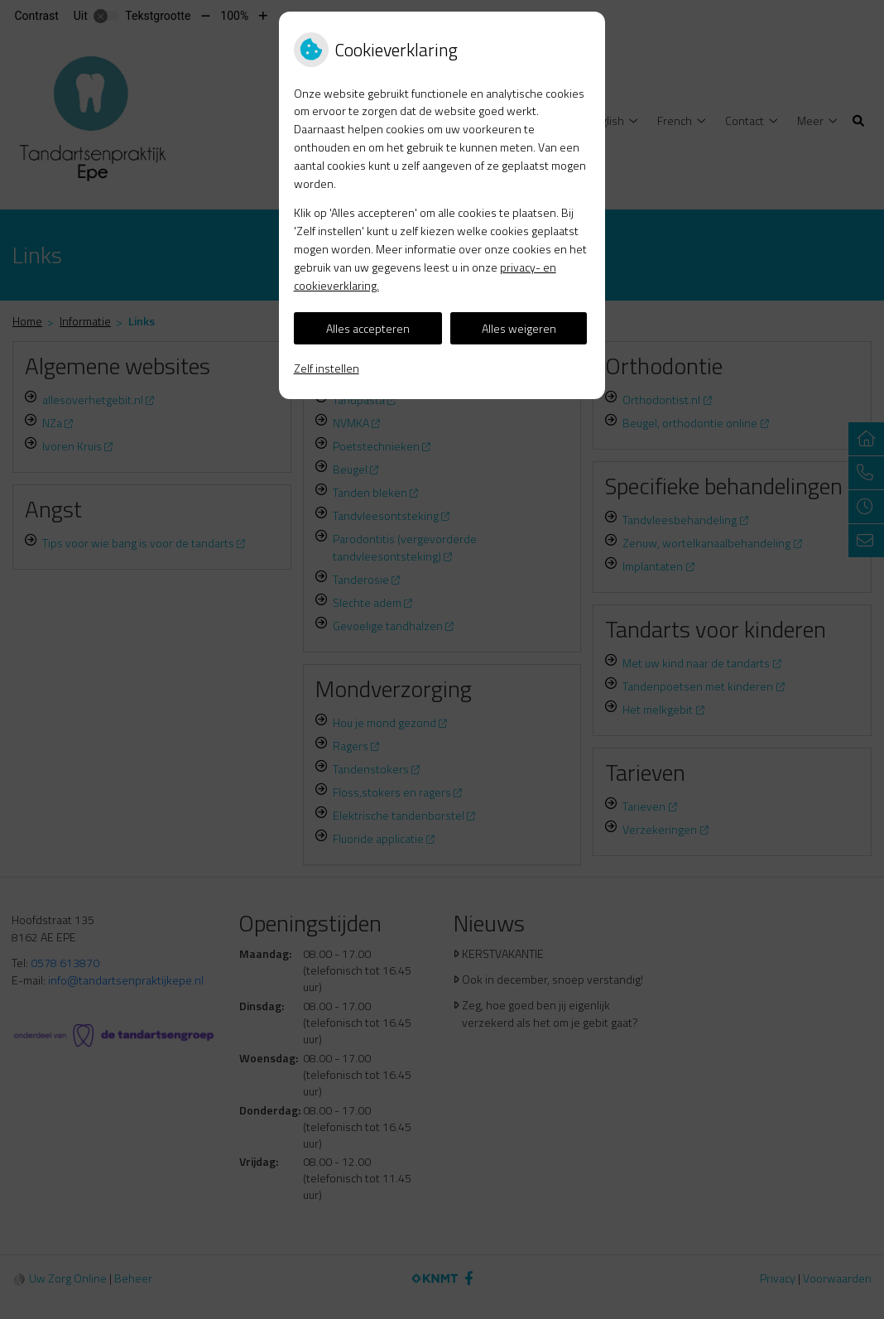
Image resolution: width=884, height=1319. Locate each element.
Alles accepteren (368, 328)
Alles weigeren (519, 328)
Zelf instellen (326, 368)
